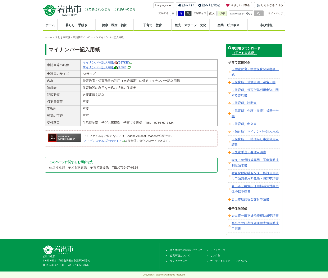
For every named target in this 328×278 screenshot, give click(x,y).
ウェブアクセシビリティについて (229, 261)
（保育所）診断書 (244, 103)
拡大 (212, 13)
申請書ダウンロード (84, 37)
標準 (222, 13)
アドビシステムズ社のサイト (103, 140)
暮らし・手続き (76, 25)
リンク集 (215, 255)
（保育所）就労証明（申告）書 (253, 82)
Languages (161, 5)
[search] (241, 14)
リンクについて (178, 261)
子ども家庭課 (62, 37)
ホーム (50, 25)
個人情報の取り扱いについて (186, 250)
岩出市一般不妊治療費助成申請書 (255, 215)
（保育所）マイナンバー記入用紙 (255, 131)
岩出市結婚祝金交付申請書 (250, 199)
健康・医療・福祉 (114, 25)
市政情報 (266, 25)
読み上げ (188, 5)
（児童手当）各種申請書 (249, 152)
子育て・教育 (152, 25)
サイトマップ (275, 13)
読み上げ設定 (211, 5)
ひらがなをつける (269, 5)
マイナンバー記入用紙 (107, 62)
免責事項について (180, 255)
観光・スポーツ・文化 (190, 25)
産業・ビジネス (228, 25)
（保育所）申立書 (244, 124)
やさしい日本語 (238, 5)
